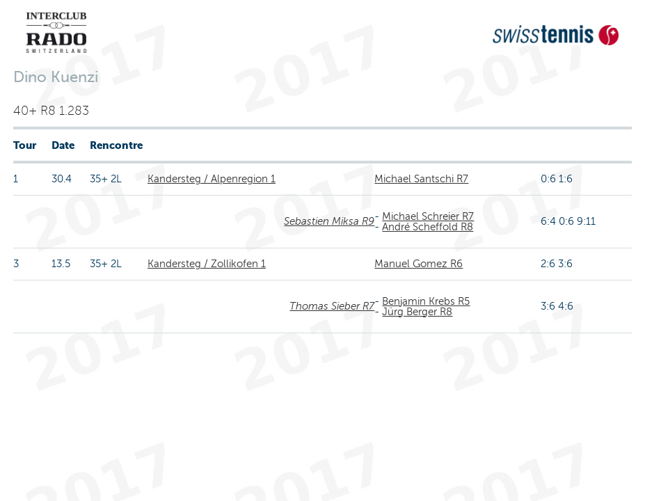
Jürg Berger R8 (417, 311)
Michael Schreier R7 (428, 216)
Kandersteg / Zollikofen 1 (207, 263)
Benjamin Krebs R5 (426, 301)
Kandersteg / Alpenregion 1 (212, 178)
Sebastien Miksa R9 (329, 221)
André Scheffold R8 (427, 226)
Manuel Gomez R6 (418, 263)
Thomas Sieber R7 (331, 306)
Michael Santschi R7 (421, 178)
